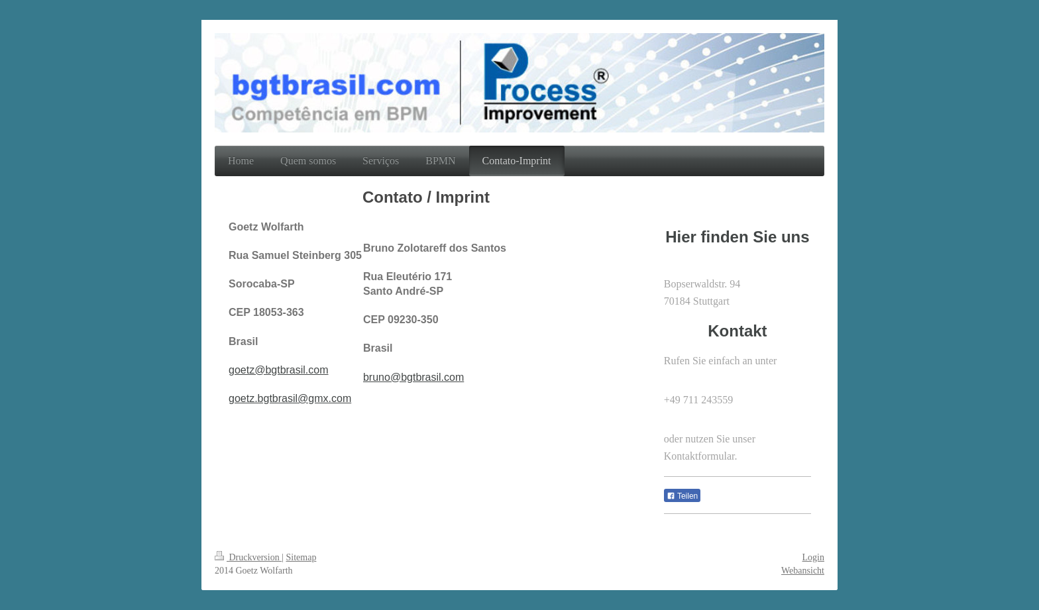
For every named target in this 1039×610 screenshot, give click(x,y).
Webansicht (802, 571)
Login (813, 557)
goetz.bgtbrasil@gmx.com (290, 398)
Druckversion (248, 557)
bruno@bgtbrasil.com (413, 377)
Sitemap (301, 557)
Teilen (682, 496)
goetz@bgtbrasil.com (279, 370)
